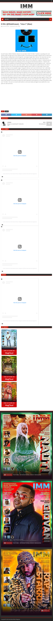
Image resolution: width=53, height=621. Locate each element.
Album (7, 111)
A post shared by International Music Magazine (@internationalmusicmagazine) (20, 173)
